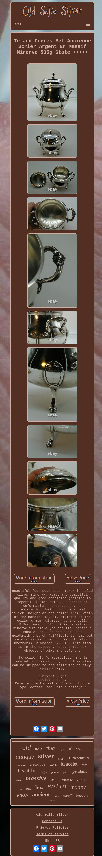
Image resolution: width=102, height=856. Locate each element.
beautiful (27, 771)
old (26, 747)
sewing (22, 764)
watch (53, 764)
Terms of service (52, 834)
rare (84, 764)
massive (36, 778)
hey (20, 789)
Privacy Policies (52, 828)
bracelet (69, 763)
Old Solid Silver (52, 815)
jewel (65, 772)
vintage (67, 780)
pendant (79, 771)
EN (47, 841)
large (61, 749)
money (78, 787)
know (22, 795)
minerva (75, 748)
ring (50, 748)
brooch (82, 796)
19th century (79, 758)
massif (67, 796)
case (19, 780)
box (39, 787)
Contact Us (52, 821)
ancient (41, 794)
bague (44, 772)
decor (52, 800)
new (38, 749)
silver (46, 756)
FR (57, 841)
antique (25, 756)
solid (56, 786)
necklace (37, 764)
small (54, 780)
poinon (55, 772)
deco (56, 796)
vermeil (83, 780)
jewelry (61, 759)
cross (28, 788)
